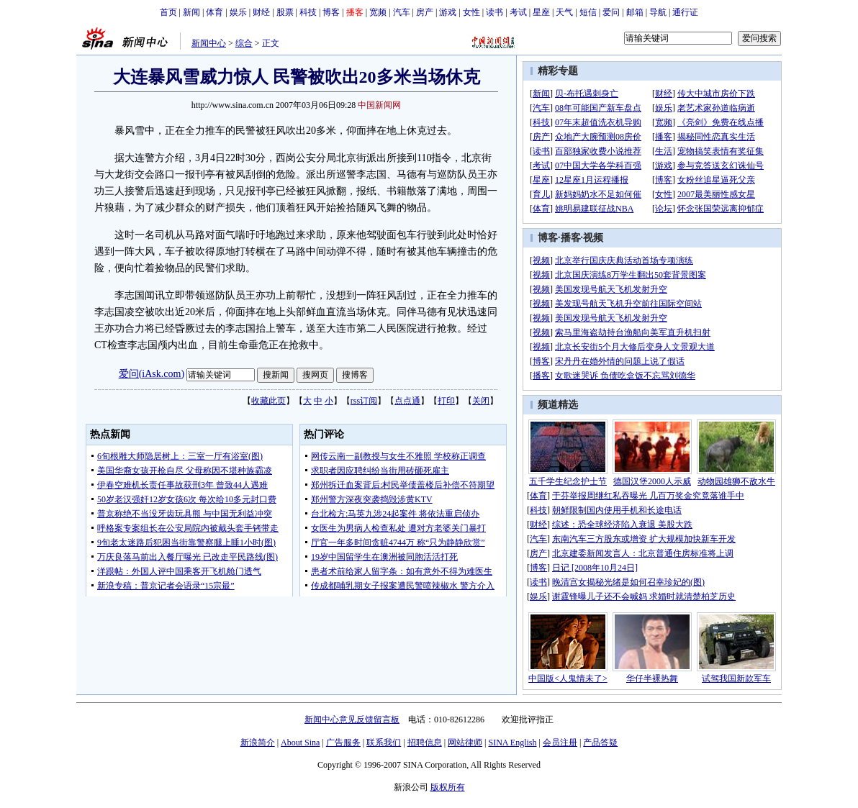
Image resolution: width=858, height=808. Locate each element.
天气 (564, 12)
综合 (244, 43)
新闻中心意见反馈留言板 (351, 719)
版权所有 (447, 787)
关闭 (480, 401)
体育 (214, 12)
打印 (446, 401)
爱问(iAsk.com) (151, 373)
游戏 (447, 12)
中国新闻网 (379, 105)
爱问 (611, 12)
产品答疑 (600, 742)
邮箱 (635, 12)
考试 (518, 12)
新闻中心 (208, 43)
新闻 (191, 12)
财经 (261, 12)
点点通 (407, 401)
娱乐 (238, 12)
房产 (424, 12)
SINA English (512, 742)
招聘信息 (424, 742)
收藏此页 (268, 401)
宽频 (378, 12)
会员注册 (560, 742)
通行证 (685, 12)
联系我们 (383, 742)
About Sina (300, 742)
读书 (494, 12)
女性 (471, 12)
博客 (331, 12)
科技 (308, 12)
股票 (285, 12)
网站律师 (465, 742)
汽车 (401, 12)
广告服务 (343, 742)
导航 (658, 12)
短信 (588, 12)
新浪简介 (257, 742)
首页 (168, 12)
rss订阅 (364, 401)
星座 (541, 12)
